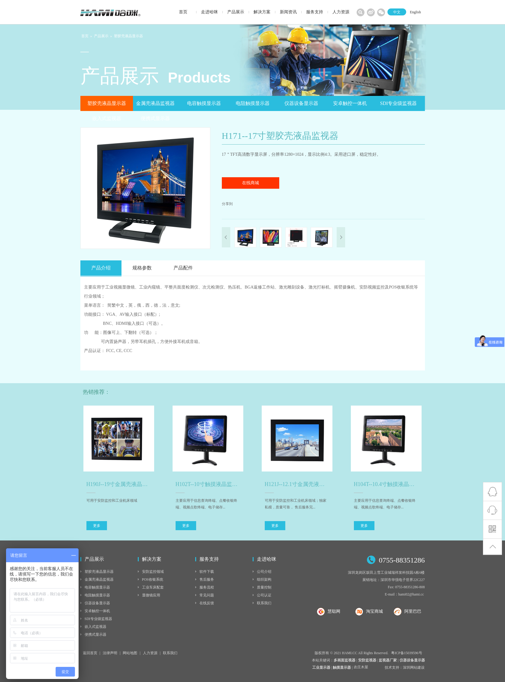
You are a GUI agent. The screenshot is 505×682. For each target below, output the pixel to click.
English (415, 12)
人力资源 (150, 653)
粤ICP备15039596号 (406, 653)
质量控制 (264, 587)
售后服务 (206, 579)
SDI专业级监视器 (398, 103)
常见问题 (206, 595)
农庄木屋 (361, 668)
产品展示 (101, 36)
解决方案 (151, 559)
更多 (96, 526)
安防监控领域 (153, 571)
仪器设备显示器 (301, 103)
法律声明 (110, 653)
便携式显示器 (155, 118)
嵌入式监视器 (106, 118)
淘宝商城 (374, 611)
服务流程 (206, 587)
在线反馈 (206, 603)
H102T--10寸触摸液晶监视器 (208, 484)
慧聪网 (334, 611)
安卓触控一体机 (350, 103)
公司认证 (264, 595)
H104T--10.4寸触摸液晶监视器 (386, 484)
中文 (396, 12)
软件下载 (206, 571)
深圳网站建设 (414, 667)
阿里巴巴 (412, 611)
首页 (85, 36)
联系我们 (264, 603)
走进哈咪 (266, 559)
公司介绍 (264, 571)
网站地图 (130, 653)
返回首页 (90, 653)
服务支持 (209, 559)
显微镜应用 (151, 595)
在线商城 (250, 183)
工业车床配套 (153, 587)
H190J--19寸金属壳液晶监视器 (118, 484)
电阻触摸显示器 (253, 103)
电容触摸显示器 (204, 103)
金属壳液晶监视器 (155, 103)
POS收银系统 (152, 579)
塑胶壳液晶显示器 (128, 36)
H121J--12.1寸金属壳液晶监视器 (297, 484)
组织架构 (264, 579)
